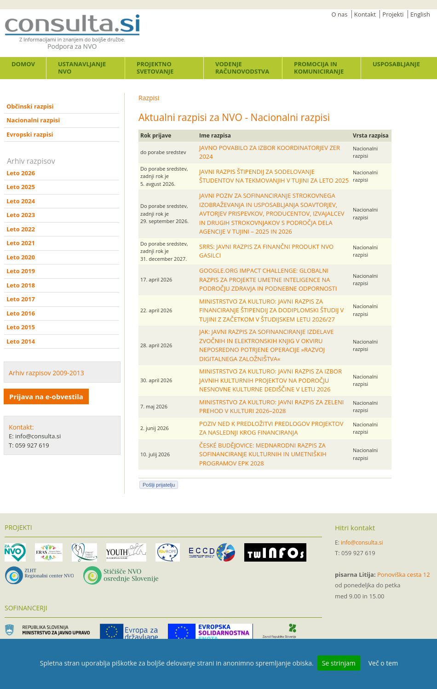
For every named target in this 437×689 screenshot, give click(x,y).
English (420, 14)
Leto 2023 (20, 215)
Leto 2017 (20, 299)
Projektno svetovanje (155, 67)
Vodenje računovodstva (242, 67)
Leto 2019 (20, 271)
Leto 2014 (20, 341)
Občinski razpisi (29, 106)
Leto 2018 (20, 285)
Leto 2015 (20, 327)
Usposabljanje (396, 64)
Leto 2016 (20, 313)
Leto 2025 (20, 187)
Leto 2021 (20, 243)
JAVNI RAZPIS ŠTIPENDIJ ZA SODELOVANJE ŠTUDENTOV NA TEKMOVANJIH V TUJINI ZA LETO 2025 (274, 176)
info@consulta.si (362, 542)
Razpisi (148, 97)
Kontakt (365, 14)
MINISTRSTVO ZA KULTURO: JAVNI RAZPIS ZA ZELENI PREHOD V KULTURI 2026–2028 (271, 406)
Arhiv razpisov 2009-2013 (46, 372)
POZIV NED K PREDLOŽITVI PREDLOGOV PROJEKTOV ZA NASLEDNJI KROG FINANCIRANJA (271, 428)
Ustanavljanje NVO (82, 67)
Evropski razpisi (29, 134)
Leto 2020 (20, 257)
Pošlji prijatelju (159, 485)
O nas (340, 14)
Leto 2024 (20, 201)
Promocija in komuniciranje (319, 67)
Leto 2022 (20, 229)
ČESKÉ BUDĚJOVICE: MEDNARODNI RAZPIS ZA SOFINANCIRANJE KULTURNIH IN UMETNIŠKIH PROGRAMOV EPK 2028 (263, 454)
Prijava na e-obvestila (46, 396)
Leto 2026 (20, 173)
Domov (23, 64)
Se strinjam (339, 663)
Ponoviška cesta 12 (403, 574)
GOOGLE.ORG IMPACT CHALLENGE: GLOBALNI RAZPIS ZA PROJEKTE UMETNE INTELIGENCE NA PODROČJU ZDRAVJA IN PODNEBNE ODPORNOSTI (268, 279)
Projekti (392, 14)
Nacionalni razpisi (33, 120)
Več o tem (383, 663)
